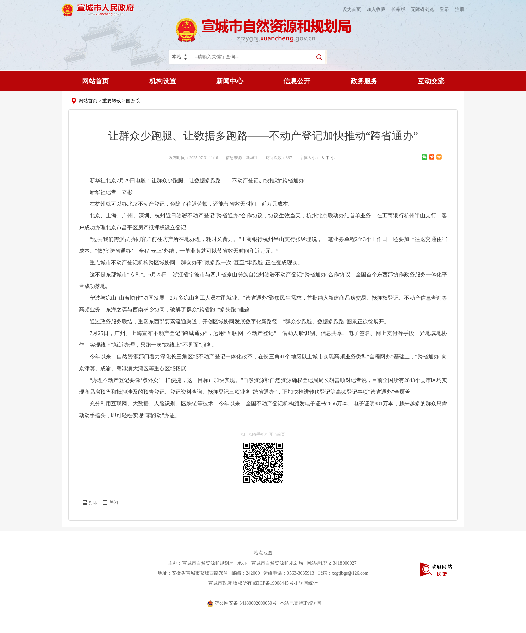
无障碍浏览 (425, 9)
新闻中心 (229, 81)
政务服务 (364, 81)
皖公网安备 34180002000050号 (242, 603)
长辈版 (401, 9)
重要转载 (111, 100)
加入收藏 (379, 9)
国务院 (133, 100)
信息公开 (296, 81)
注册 (459, 9)
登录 (447, 9)
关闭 (113, 502)
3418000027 (344, 563)
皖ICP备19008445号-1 (275, 583)
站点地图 (263, 552)
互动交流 (431, 81)
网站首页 (95, 81)
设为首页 (354, 9)
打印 (93, 502)
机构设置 (162, 81)
